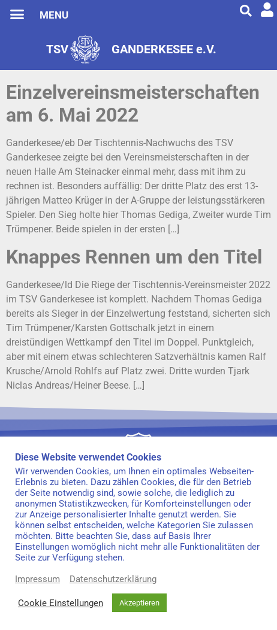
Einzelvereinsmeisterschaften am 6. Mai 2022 (133, 103)
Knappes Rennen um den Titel (134, 257)
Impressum (37, 579)
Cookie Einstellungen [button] (60, 603)
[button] (17, 14)
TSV (57, 49)
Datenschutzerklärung (113, 579)
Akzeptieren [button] (139, 602)
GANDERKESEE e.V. (164, 49)
